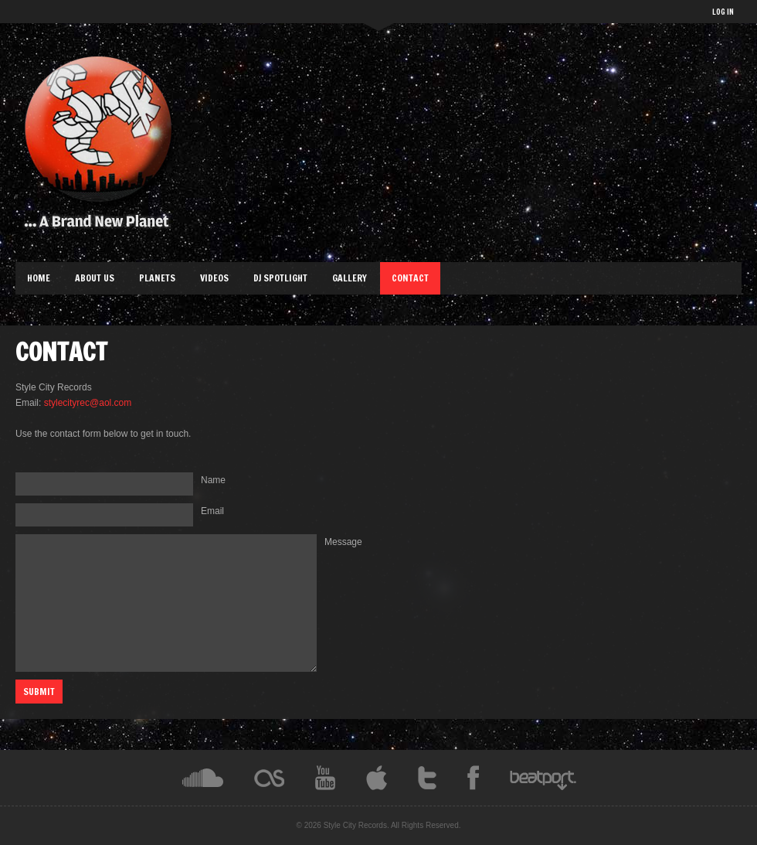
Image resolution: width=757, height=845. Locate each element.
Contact (410, 278)
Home (38, 278)
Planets (157, 278)
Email (212, 511)
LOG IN (723, 11)
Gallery (349, 278)
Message (343, 542)
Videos (214, 278)
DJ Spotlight (280, 278)
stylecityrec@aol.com (88, 402)
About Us (94, 278)
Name (213, 480)
